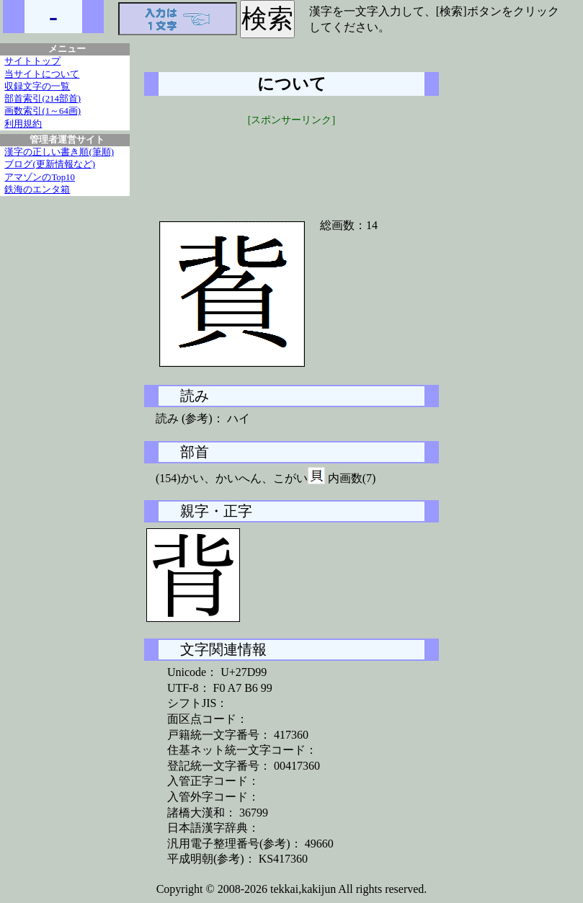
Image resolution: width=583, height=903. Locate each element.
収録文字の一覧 (37, 86)
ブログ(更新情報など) (49, 164)
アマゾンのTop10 (39, 177)
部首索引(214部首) (42, 99)
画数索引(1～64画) (42, 111)
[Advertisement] (292, 164)
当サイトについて (41, 74)
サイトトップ (32, 61)
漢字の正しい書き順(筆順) (59, 152)
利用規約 (23, 124)
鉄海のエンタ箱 (37, 189)
